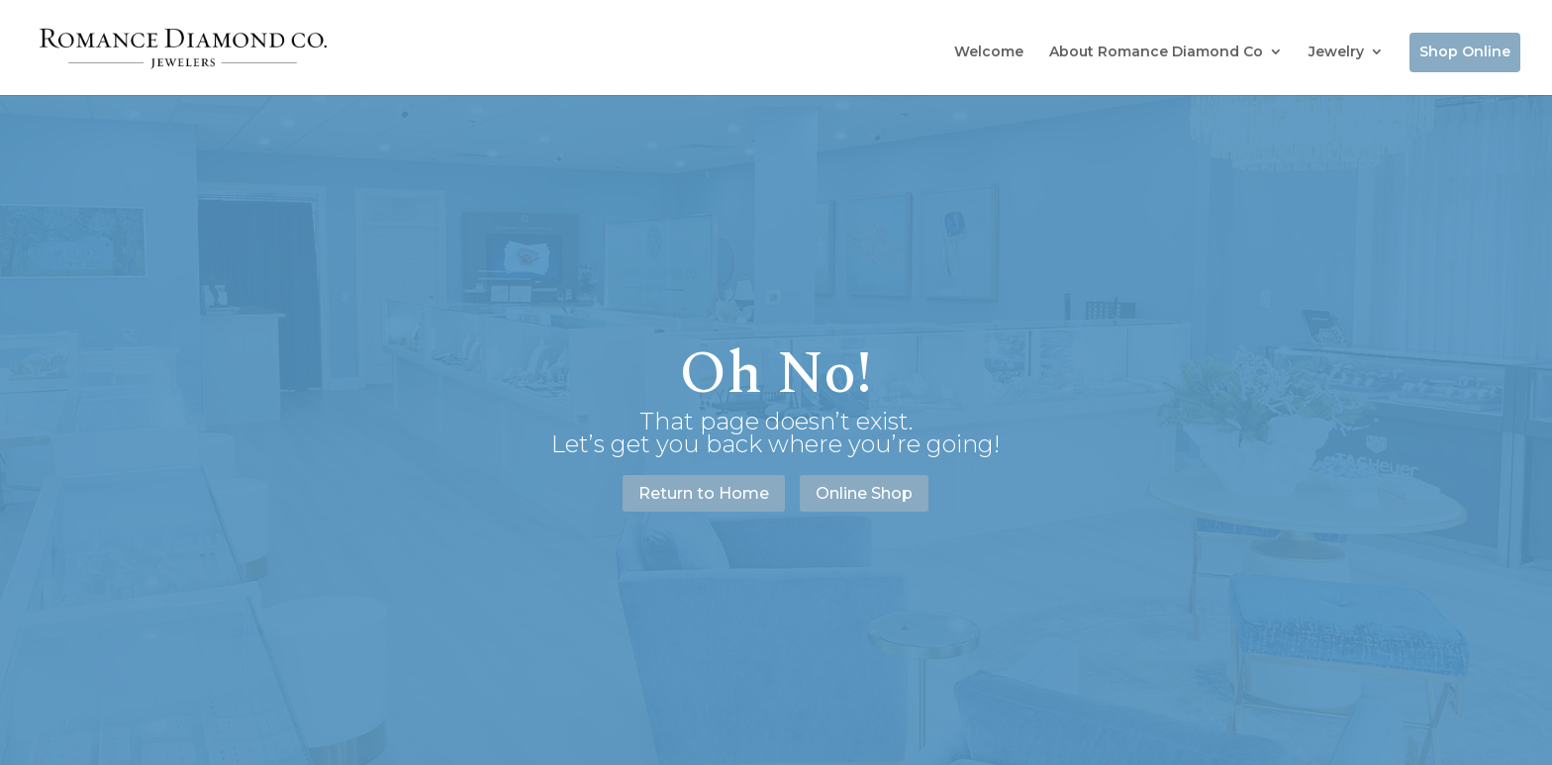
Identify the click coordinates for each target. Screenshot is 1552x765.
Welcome (988, 51)
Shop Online (1464, 51)
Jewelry (1336, 51)
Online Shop (864, 493)
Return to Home (703, 493)
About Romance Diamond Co (1156, 51)
